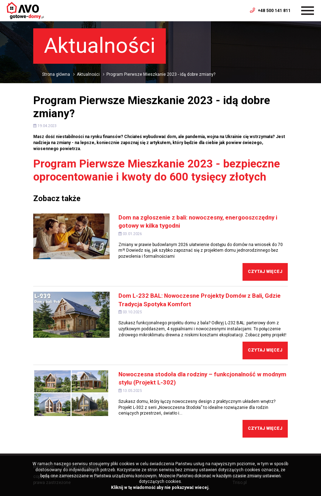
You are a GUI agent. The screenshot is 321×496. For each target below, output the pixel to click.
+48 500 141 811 (270, 10)
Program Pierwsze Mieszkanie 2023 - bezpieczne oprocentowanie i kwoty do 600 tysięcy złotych (156, 170)
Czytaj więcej (265, 271)
